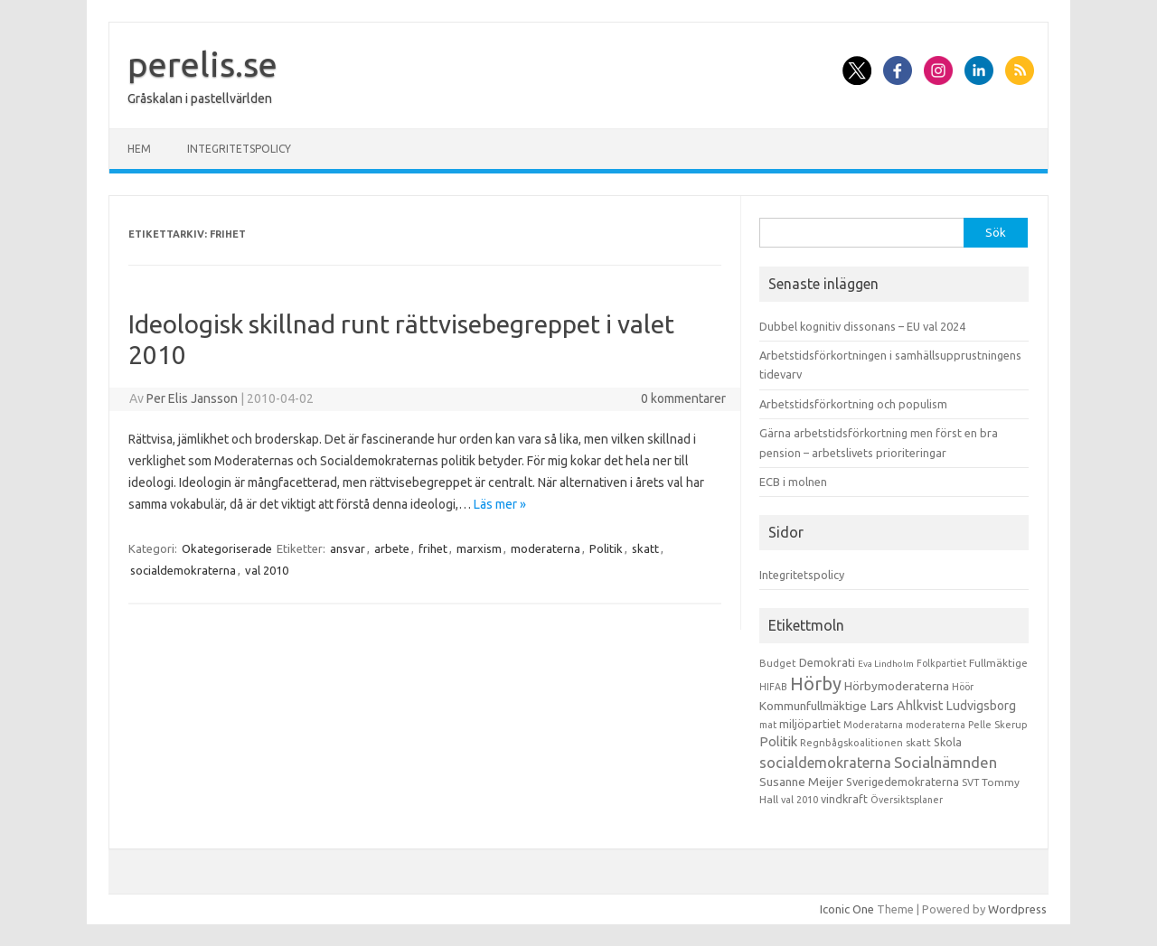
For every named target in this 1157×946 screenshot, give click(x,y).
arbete (391, 548)
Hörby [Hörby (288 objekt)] (816, 683)
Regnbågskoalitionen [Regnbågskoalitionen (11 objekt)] (851, 742)
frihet (433, 548)
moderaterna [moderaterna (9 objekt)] (935, 724)
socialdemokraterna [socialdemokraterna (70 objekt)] (825, 762)
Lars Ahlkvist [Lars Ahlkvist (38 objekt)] (907, 705)
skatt (645, 548)
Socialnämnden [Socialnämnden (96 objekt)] (945, 762)
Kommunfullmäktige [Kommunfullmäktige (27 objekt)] (813, 705)
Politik (606, 548)
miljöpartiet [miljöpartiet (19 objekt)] (810, 723)
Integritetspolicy (239, 149)
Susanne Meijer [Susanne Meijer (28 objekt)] (801, 781)
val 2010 (266, 570)
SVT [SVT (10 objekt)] (970, 782)
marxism (479, 548)
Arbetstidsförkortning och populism (853, 404)
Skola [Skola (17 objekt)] (948, 742)
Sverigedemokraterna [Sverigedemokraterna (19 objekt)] (902, 781)
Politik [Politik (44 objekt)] (778, 741)
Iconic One (847, 909)
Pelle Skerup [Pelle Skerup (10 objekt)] (998, 724)
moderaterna (545, 548)
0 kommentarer (683, 398)
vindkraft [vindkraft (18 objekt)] (844, 798)
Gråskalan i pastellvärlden (199, 98)
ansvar (347, 548)
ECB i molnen (793, 481)
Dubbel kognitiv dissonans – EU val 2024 (862, 326)
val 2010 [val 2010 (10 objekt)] (799, 799)
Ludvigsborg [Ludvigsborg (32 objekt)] (981, 705)
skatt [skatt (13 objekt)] (918, 742)
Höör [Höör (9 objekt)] (963, 686)
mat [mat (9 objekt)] (767, 724)
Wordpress (1017, 909)
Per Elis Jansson (192, 398)
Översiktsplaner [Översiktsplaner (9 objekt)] (906, 799)
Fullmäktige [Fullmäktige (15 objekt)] (998, 663)
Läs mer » (500, 504)
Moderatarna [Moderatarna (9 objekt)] (873, 724)
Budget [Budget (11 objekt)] (777, 663)
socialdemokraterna (183, 570)
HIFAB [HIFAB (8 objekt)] (773, 686)
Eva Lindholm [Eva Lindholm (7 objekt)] (886, 664)
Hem (139, 149)
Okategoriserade (227, 548)
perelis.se (202, 64)
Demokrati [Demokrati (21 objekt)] (827, 662)
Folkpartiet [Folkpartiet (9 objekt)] (941, 663)
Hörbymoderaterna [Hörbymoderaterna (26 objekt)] (896, 686)
